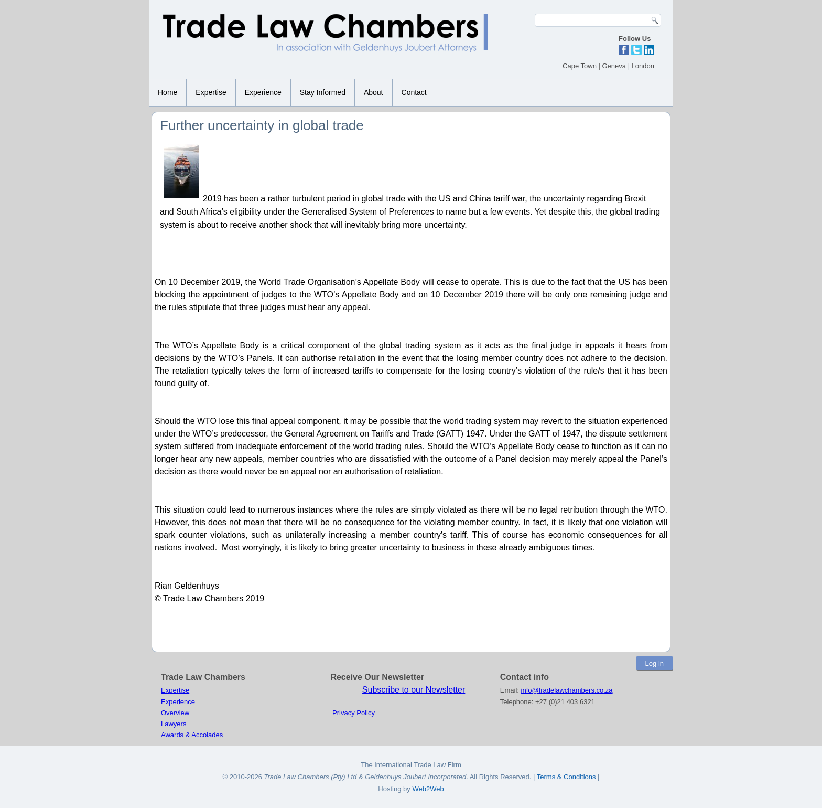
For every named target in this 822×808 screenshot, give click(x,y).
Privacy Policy (353, 713)
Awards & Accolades (192, 735)
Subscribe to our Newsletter (414, 689)
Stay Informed (322, 92)
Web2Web (428, 789)
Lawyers (173, 724)
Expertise (211, 92)
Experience (263, 92)
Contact (414, 92)
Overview (175, 713)
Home (167, 92)
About (373, 92)
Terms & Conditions (567, 777)
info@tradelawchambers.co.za (567, 690)
